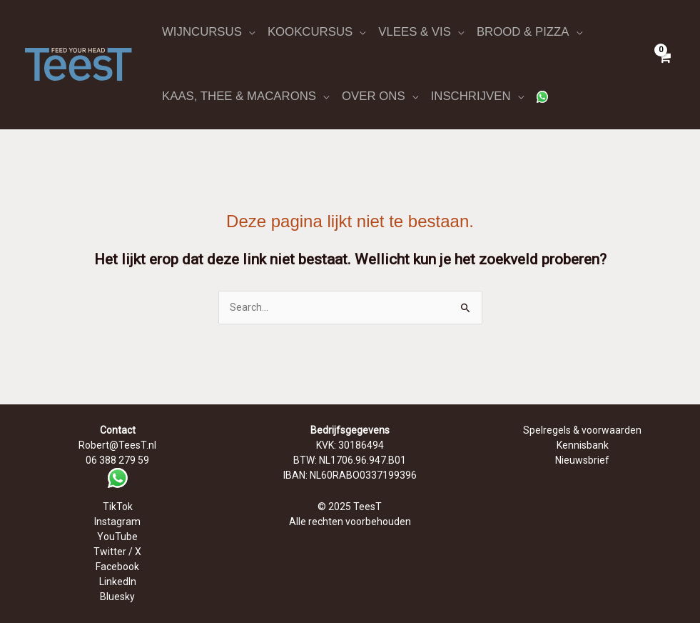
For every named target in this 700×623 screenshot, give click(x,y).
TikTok (118, 506)
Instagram (117, 521)
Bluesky (117, 596)
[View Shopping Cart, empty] (664, 64)
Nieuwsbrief (582, 460)
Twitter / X (117, 551)
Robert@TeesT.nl (117, 445)
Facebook (117, 566)
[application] (248, 32)
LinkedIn (117, 581)
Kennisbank (583, 445)
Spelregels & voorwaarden (582, 430)
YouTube (117, 536)
